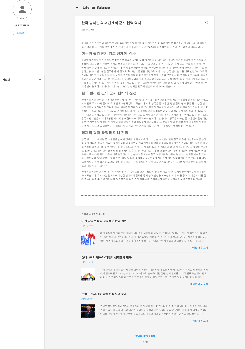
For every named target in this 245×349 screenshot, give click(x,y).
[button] (206, 23)
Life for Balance (96, 7)
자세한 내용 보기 (199, 247)
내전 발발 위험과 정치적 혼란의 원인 (104, 220)
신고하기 (144, 342)
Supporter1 (22, 25)
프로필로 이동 (22, 33)
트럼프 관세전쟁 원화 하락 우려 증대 (104, 294)
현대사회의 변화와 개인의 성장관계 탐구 (106, 257)
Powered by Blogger (145, 335)
